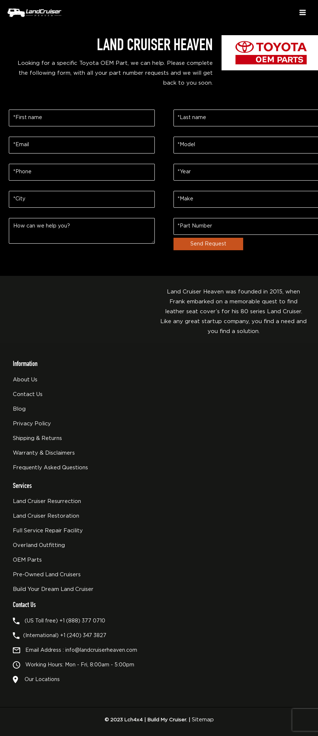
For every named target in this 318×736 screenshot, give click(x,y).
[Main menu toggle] (303, 12)
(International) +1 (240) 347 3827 (64, 635)
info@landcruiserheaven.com (101, 650)
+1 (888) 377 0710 (82, 621)
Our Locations (41, 679)
